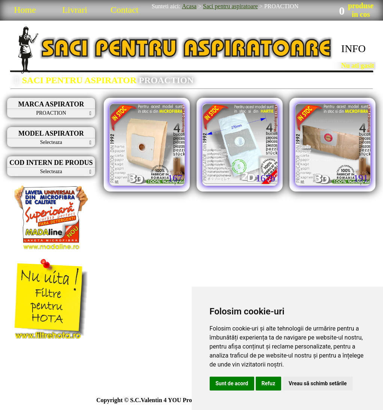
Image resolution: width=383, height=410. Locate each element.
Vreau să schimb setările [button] (318, 383)
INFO (353, 48)
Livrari (74, 10)
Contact (124, 10)
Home (25, 10)
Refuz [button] (269, 383)
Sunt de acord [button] (232, 383)
